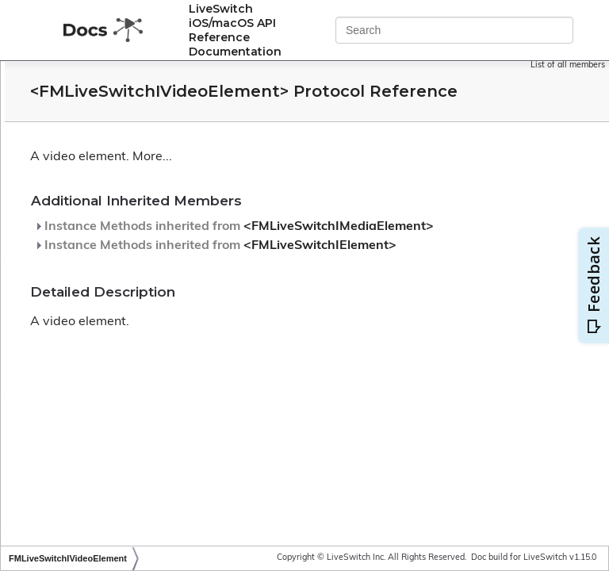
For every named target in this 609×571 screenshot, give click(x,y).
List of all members (567, 65)
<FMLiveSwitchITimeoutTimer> (143, 249)
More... (346, 179)
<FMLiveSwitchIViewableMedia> (148, 456)
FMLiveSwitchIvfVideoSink (132, 290)
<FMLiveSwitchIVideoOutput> (141, 373)
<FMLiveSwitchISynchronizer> (141, 207)
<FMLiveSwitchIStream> (127, 166)
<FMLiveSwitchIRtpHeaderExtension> (161, 84)
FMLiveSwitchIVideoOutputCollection (160, 394)
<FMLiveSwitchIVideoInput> (136, 332)
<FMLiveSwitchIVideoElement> (146, 310)
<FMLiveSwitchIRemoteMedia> (144, 63)
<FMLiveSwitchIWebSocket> (138, 517)
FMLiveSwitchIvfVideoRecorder (145, 269)
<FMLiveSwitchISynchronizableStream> (165, 187)
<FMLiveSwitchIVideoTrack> (137, 435)
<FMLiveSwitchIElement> (304, 293)
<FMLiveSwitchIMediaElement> (323, 261)
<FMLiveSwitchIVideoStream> (142, 414)
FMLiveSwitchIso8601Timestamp (149, 145)
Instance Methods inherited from (331, 255)
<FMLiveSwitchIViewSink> (132, 476)
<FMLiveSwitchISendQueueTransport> (163, 125)
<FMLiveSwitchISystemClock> (141, 228)
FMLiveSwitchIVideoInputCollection (155, 352)
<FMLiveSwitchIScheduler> (134, 104)
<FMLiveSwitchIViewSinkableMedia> (158, 497)
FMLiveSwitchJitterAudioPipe (139, 538)
